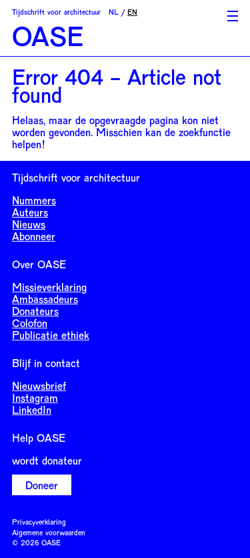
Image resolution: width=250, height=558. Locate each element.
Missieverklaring (49, 286)
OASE (47, 36)
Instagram (35, 397)
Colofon (29, 322)
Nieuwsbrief (39, 385)
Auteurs (30, 212)
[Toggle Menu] (232, 16)
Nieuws (28, 224)
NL (114, 11)
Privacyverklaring (39, 521)
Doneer (41, 485)
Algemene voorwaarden (48, 532)
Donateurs (35, 310)
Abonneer (33, 236)
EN (132, 11)
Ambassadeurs (45, 298)
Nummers (34, 200)
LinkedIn (31, 409)
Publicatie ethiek (50, 334)
